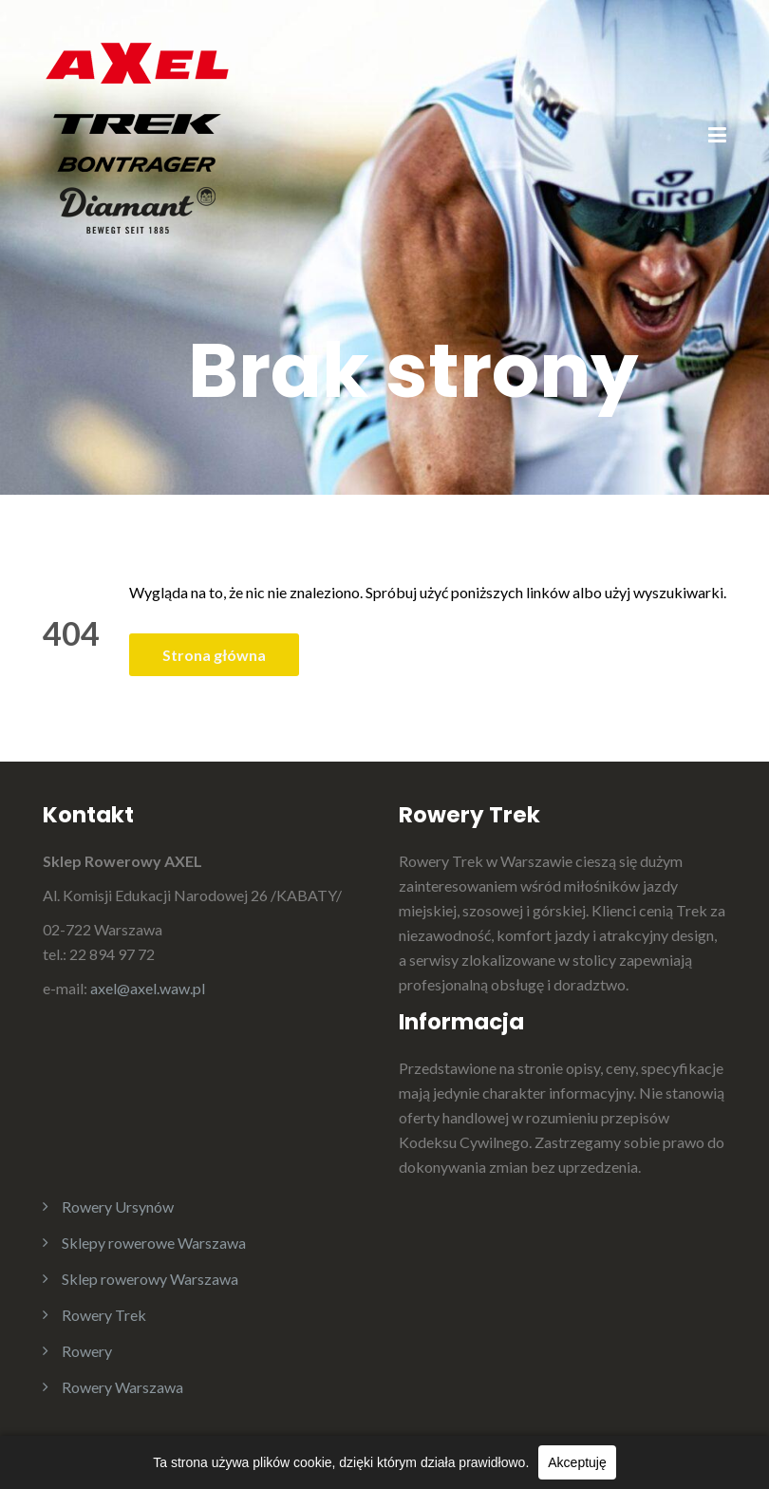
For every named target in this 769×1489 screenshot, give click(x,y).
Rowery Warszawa (122, 1387)
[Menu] (717, 137)
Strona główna (214, 655)
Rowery (87, 1351)
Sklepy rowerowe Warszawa (154, 1243)
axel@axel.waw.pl (147, 988)
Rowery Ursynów (118, 1206)
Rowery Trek (104, 1315)
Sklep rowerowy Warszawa (150, 1279)
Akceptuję (577, 1462)
